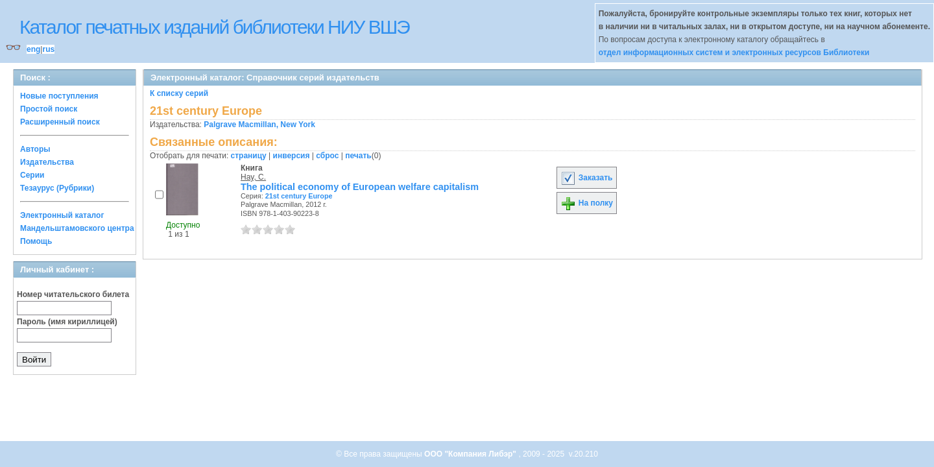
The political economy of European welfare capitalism (360, 187)
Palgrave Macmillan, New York (259, 124)
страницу (249, 155)
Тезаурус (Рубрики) (57, 188)
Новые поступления (59, 96)
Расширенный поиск (60, 121)
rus (48, 49)
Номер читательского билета (73, 294)
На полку (586, 203)
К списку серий (179, 93)
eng (33, 49)
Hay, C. (253, 177)
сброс (327, 155)
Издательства (47, 162)
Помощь (36, 241)
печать (358, 155)
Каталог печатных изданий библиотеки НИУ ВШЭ (214, 27)
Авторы (35, 149)
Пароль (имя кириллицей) (67, 321)
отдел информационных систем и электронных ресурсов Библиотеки (734, 52)
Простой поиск (48, 109)
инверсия (291, 155)
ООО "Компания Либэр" (471, 454)
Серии (32, 175)
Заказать (586, 177)
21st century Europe (299, 196)
